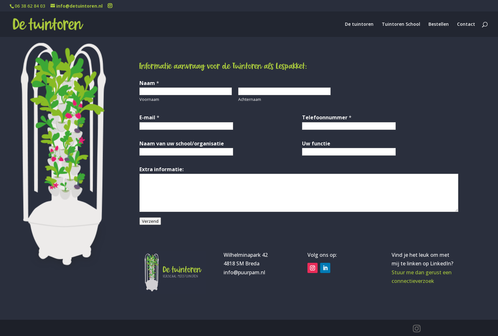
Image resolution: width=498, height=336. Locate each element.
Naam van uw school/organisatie (181, 143)
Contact (466, 24)
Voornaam (149, 99)
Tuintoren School (401, 24)
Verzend (150, 221)
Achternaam (249, 99)
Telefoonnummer (327, 117)
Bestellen (438, 24)
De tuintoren (359, 24)
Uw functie (316, 143)
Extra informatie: (161, 169)
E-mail (149, 117)
